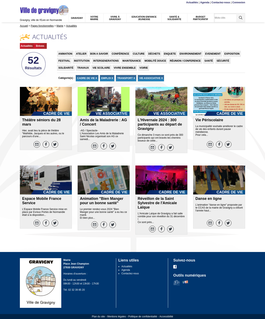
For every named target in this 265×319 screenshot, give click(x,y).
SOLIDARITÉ (65, 67)
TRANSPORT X (126, 78)
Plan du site (98, 316)
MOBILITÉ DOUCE (155, 60)
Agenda (204, 2)
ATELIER (81, 53)
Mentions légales (116, 316)
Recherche (39, 2)
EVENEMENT (213, 53)
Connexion (238, 2)
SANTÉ (209, 60)
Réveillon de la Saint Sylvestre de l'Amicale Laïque (157, 203)
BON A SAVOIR (99, 53)
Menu (22, 2)
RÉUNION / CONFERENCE (185, 60)
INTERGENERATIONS (106, 60)
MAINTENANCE (132, 60)
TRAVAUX (83, 67)
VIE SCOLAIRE (101, 67)
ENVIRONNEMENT (190, 53)
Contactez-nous (221, 2)
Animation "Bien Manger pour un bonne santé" (101, 201)
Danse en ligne (208, 199)
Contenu (30, 2)
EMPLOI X (107, 78)
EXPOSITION (232, 53)
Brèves (40, 45)
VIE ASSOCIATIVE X (151, 78)
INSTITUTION (81, 60)
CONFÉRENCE (120, 53)
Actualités (192, 2)
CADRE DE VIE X (87, 78)
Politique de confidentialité (142, 316)
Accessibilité (166, 316)
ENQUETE (170, 53)
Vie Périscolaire (209, 120)
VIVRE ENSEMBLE (125, 67)
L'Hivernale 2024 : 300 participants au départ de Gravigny (160, 124)
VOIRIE (144, 67)
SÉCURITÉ (223, 60)
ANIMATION (65, 53)
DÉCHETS (154, 53)
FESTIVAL (64, 60)
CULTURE (139, 53)
